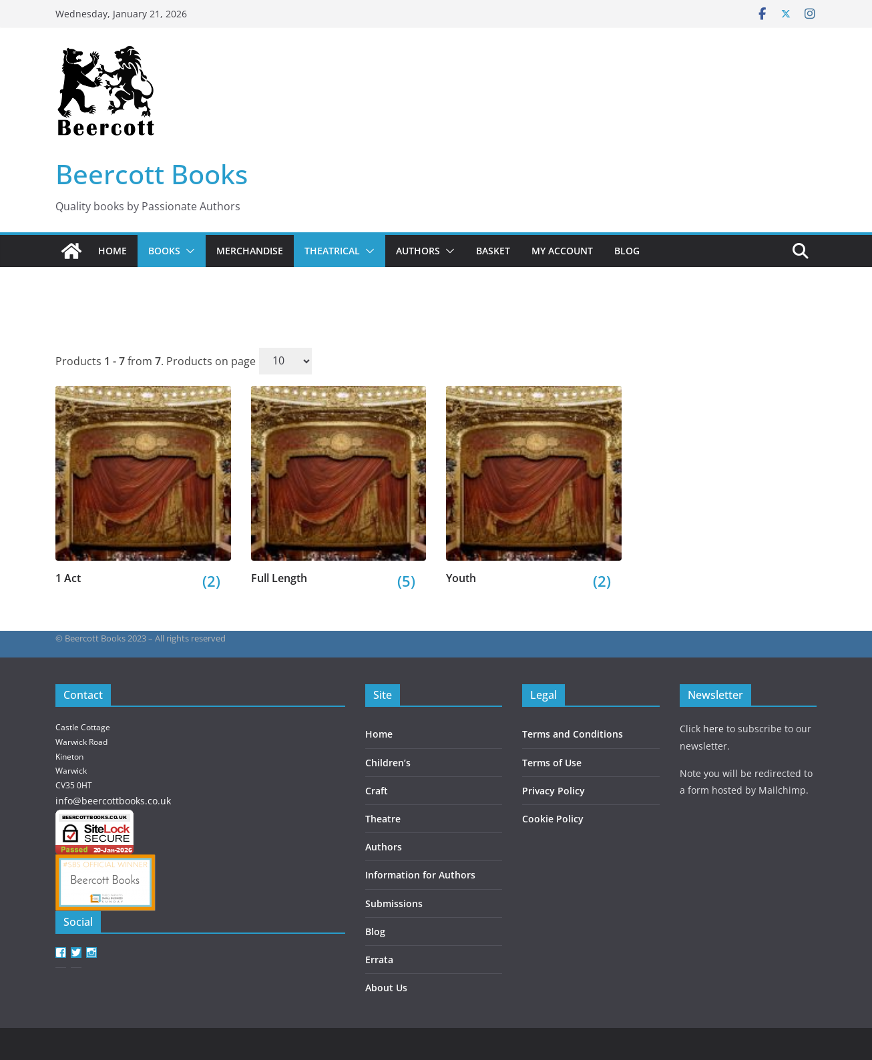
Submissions (394, 903)
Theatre (383, 818)
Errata (379, 959)
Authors (418, 250)
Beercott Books (151, 174)
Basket (493, 250)
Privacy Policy (553, 790)
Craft (376, 790)
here (713, 728)
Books (164, 250)
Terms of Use (552, 762)
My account (562, 250)
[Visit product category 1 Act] (143, 485)
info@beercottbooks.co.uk (113, 800)
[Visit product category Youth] (534, 485)
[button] (187, 251)
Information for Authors (420, 874)
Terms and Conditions (572, 734)
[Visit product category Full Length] (339, 485)
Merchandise (249, 250)
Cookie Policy (553, 818)
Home (112, 250)
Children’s (388, 762)
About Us (386, 987)
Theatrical (332, 250)
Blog (627, 250)
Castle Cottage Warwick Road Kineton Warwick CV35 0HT (82, 756)
